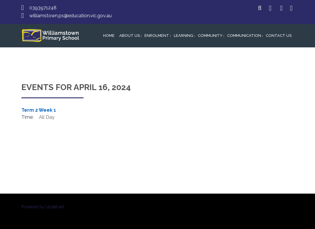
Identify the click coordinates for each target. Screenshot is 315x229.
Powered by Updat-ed (42, 206)
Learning (183, 35)
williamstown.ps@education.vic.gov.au (70, 15)
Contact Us (279, 35)
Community (210, 35)
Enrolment (156, 35)
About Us (129, 35)
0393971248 (43, 8)
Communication (244, 35)
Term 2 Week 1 (38, 110)
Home (109, 35)
